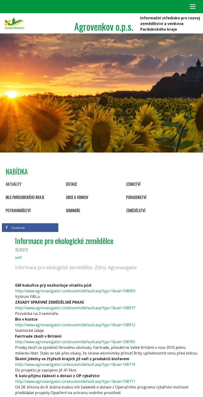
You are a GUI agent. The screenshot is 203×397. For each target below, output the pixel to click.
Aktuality (13, 184)
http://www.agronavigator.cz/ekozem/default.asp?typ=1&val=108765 (75, 341)
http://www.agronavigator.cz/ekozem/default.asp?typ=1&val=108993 (75, 291)
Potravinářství (18, 210)
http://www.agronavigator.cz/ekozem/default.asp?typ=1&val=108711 (75, 381)
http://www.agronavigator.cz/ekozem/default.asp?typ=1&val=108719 (75, 364)
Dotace (71, 184)
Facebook (15, 228)
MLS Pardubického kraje (25, 197)
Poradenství (136, 197)
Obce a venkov (77, 197)
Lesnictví (133, 184)
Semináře (73, 210)
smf (18, 257)
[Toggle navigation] (192, 6)
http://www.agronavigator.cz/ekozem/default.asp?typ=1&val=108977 (75, 307)
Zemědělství (135, 210)
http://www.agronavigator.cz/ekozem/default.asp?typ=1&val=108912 (75, 324)
